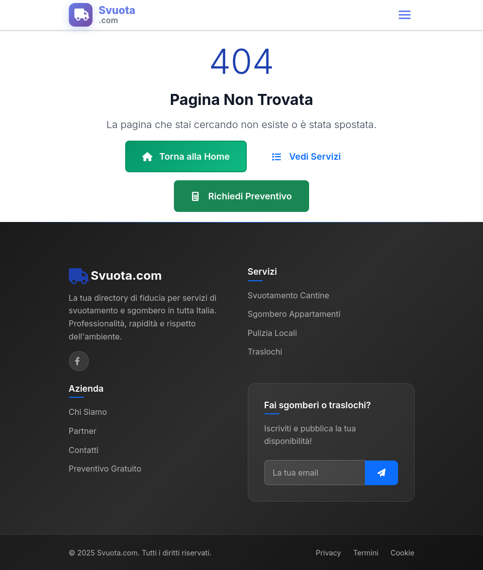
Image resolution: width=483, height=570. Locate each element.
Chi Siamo (88, 412)
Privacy (328, 552)
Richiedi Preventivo (241, 196)
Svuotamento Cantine (289, 295)
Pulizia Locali (272, 332)
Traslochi (265, 352)
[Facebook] (79, 361)
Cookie (403, 552)
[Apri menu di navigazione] (405, 15)
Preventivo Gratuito (105, 469)
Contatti (84, 449)
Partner (83, 431)
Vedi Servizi (306, 156)
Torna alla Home (186, 156)
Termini (365, 552)
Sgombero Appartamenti (294, 314)
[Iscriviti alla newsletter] (381, 472)
